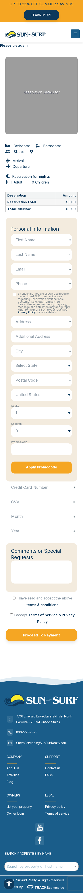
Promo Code (19, 442)
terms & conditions (42, 605)
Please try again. (14, 45)
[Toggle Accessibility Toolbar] (9, 884)
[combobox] (41, 866)
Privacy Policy (27, 312)
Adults (15, 405)
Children (16, 424)
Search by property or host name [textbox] (34, 866)
